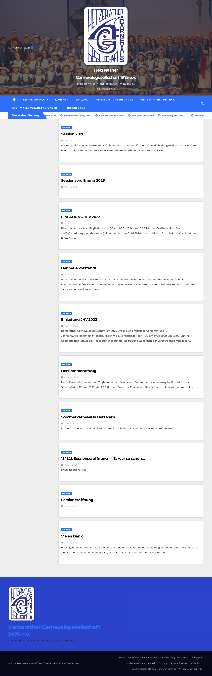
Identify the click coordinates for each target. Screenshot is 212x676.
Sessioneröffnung (77, 500)
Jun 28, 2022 (72, 377)
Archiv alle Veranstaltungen (36, 107)
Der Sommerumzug (79, 371)
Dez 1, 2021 (70, 465)
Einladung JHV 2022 (79, 319)
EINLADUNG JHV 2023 (80, 217)
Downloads (76, 107)
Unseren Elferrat (167, 669)
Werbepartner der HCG (157, 99)
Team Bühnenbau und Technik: (186, 663)
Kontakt (61, 99)
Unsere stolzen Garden (144, 669)
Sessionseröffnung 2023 (83, 180)
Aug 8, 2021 (71, 542)
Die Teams (182, 657)
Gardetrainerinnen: (136, 663)
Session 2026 (72, 134)
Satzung (82, 99)
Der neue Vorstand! (78, 268)
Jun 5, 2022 (71, 423)
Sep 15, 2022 (71, 326)
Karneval (66, 128)
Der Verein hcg (35, 99)
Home (122, 657)
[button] (202, 103)
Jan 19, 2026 (71, 140)
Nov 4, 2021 (71, 506)
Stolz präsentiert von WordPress (25, 663)
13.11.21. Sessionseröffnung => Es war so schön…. (103, 458)
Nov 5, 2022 (71, 274)
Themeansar (72, 663)
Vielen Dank (72, 536)
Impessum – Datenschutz (114, 99)
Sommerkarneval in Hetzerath (88, 417)
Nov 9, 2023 (71, 187)
